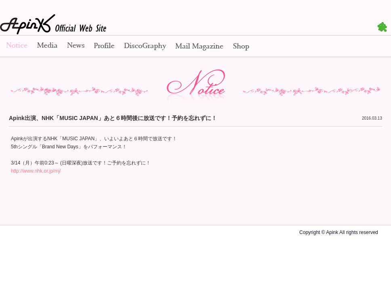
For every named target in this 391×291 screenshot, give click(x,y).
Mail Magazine (199, 46)
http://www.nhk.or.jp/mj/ (36, 171)
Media (47, 46)
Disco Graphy (144, 46)
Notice (16, 46)
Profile (104, 46)
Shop (241, 46)
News (75, 46)
